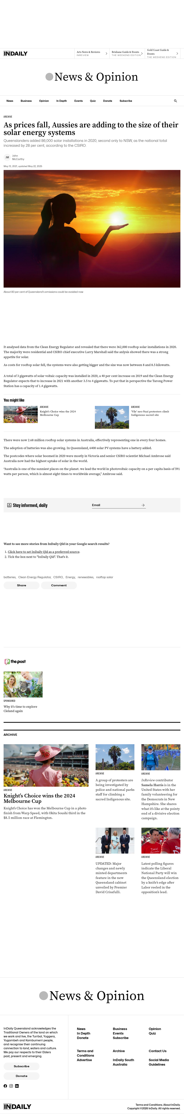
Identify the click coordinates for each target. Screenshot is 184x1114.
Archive (119, 1051)
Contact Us (158, 1051)
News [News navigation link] (9, 100)
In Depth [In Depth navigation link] (61, 100)
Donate (21, 1076)
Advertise (84, 1060)
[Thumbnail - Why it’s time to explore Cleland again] (23, 692)
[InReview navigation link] (92, 53)
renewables (85, 577)
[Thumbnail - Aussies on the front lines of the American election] (160, 782)
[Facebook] (5, 1086)
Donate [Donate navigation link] (107, 100)
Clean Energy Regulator (34, 577)
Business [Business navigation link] (26, 100)
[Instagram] (11, 1086)
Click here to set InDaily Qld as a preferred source (43, 552)
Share (21, 585)
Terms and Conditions (149, 1104)
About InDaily (171, 1104)
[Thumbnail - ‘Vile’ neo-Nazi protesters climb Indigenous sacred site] (137, 417)
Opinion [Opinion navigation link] (44, 100)
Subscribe (21, 1066)
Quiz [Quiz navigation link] (93, 100)
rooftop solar (104, 577)
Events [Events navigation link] (78, 100)
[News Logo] (91, 77)
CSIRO (58, 577)
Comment (59, 585)
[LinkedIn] (17, 1086)
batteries (10, 577)
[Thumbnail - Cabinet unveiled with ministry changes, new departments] (115, 861)
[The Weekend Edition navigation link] (127, 53)
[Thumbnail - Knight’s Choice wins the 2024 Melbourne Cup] (46, 414)
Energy (70, 577)
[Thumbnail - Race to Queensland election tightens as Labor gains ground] (160, 861)
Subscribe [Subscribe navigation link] (126, 100)
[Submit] (142, 505)
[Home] (21, 53)
